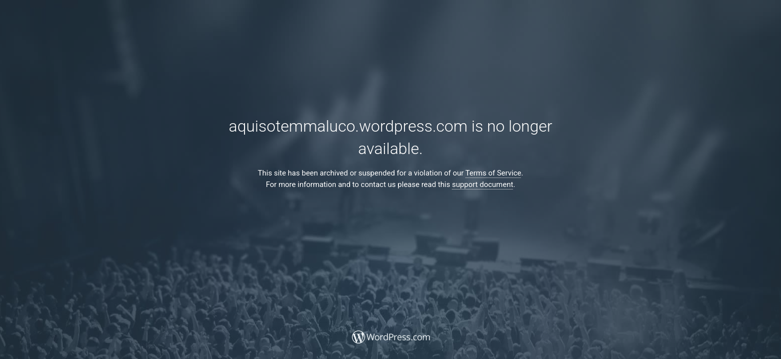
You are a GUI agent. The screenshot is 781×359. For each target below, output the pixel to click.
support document (482, 184)
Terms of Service (493, 173)
